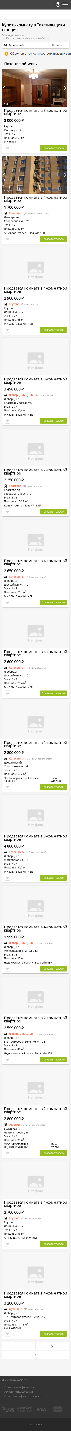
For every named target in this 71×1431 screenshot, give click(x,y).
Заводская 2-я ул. (15, 493)
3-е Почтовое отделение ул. (22, 1041)
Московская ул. (14, 860)
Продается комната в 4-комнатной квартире (35, 199)
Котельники (16, 577)
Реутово (14, 304)
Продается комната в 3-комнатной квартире (35, 112)
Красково (15, 486)
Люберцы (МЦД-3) (21, 395)
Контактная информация (19, 1387)
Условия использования (18, 1391)
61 (27, 860)
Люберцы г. (11, 399)
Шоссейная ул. (13, 584)
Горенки (14, 1124)
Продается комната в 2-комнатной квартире (35, 744)
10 (26, 584)
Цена (55, 45)
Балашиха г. (12, 1128)
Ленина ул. (11, 312)
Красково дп (12, 490)
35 (43, 1041)
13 (36, 950)
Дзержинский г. (14, 762)
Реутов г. (9, 126)
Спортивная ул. (14, 221)
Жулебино (15, 1309)
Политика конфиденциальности (23, 1396)
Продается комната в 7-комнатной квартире (35, 471)
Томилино (15, 213)
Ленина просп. (13, 1132)
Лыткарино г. (12, 217)
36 (27, 1132)
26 (27, 221)
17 (29, 493)
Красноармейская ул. (18, 403)
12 (21, 312)
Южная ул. (11, 130)
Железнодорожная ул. (18, 950)
